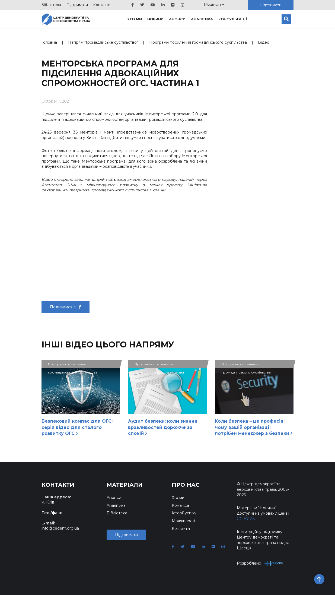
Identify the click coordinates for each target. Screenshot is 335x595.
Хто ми (134, 19)
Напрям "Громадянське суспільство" (103, 42)
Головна (49, 42)
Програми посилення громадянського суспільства (198, 42)
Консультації (232, 19)
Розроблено (260, 563)
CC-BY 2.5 (246, 518)
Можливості (183, 520)
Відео (263, 42)
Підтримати (77, 4)
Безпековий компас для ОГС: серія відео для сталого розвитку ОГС (77, 427)
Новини (155, 19)
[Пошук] (286, 19)
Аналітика (202, 19)
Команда (180, 505)
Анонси (177, 19)
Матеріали (125, 485)
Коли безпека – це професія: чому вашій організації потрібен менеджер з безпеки (253, 427)
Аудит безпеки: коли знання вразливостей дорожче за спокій (162, 427)
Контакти (101, 4)
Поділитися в (65, 307)
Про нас (186, 485)
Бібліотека (51, 4)
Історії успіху (184, 513)
